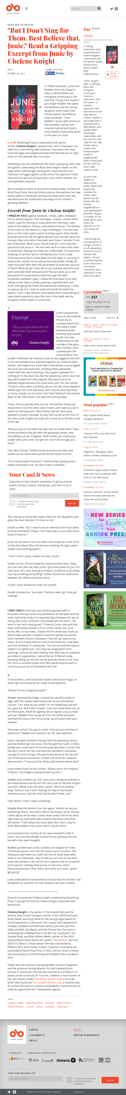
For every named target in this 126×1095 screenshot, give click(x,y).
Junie (88, 35)
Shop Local (113, 75)
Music (40, 1006)
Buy (92, 29)
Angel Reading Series (98, 302)
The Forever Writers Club (47, 982)
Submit (99, 8)
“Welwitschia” (60, 940)
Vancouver (63, 1006)
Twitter (9, 1091)
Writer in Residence (86, 1035)
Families (50, 1006)
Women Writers (16, 1006)
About (33, 1040)
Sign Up (72, 503)
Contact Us (79, 1092)
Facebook (14, 1091)
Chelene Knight (15, 1002)
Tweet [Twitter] (60, 73)
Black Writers (64, 1002)
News (77, 1029)
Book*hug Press (34, 1002)
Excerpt (50, 1002)
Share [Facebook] (50, 73)
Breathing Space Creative (49, 979)
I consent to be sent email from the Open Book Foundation (28, 504)
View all (110, 318)
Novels (30, 1006)
